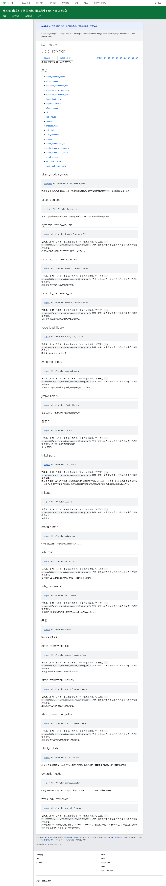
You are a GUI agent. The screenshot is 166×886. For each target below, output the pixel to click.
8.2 (133, 58)
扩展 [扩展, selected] (76, 3)
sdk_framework (53, 135)
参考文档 (65, 3)
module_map (52, 126)
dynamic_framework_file (57, 86)
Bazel (43, 45)
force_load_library (54, 99)
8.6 (117, 58)
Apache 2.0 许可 (113, 837)
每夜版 (99, 58)
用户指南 (52, 3)
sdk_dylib (50, 130)
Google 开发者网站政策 (44, 840)
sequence (48, 183)
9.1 (105, 58)
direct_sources (53, 81)
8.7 (113, 58)
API (56, 45)
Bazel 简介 (26, 3)
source (49, 139)
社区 (86, 3)
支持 (103, 859)
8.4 (125, 58)
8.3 (129, 58)
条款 (38, 881)
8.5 (121, 58)
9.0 (109, 58)
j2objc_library (52, 108)
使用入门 (39, 3)
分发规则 (28, 16)
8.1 (137, 58)
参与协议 (84, 26)
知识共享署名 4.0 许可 (75, 837)
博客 (38, 859)
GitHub (158, 3)
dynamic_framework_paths (58, 94)
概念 (4, 16)
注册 (95, 26)
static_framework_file (56, 144)
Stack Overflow (107, 871)
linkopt (49, 121)
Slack (103, 867)
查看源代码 (65, 58)
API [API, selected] (39, 16)
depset (47, 234)
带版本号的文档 (100, 3)
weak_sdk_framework (56, 166)
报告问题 (48, 58)
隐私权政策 (46, 881)
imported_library (53, 103)
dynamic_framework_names (58, 90)
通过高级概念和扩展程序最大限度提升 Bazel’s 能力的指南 (35, 10)
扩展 (50, 45)
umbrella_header (53, 161)
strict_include (52, 157)
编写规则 (15, 16)
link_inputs (51, 117)
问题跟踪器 (105, 863)
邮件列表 (72, 26)
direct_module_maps (55, 77)
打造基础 (44, 26)
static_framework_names (57, 148)
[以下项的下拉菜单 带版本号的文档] (109, 3)
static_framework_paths (57, 152)
